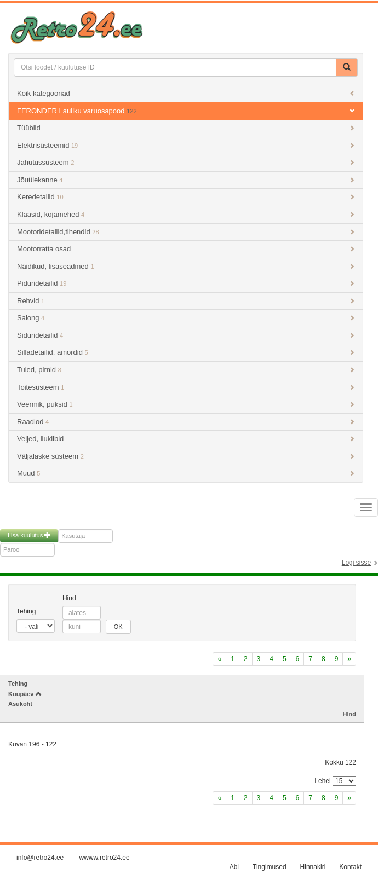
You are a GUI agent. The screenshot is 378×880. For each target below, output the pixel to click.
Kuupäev (25, 694)
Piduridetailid (185, 283)
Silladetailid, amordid (185, 352)
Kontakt (350, 867)
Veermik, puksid (185, 404)
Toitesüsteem (185, 387)
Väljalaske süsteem (185, 456)
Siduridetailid (185, 335)
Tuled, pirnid (185, 370)
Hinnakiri (313, 867)
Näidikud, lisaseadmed (185, 266)
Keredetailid (185, 197)
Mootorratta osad (185, 249)
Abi (234, 867)
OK (118, 626)
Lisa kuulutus (29, 535)
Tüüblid (185, 128)
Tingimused (270, 867)
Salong (185, 318)
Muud (185, 473)
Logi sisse (356, 562)
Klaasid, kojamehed (185, 214)
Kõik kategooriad (185, 93)
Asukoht (20, 703)
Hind (69, 598)
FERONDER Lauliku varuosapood (185, 111)
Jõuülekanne (185, 180)
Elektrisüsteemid (185, 145)
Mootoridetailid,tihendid (185, 232)
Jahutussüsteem (185, 162)
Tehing (26, 611)
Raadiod (185, 422)
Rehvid (185, 301)
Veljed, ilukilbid (185, 439)
